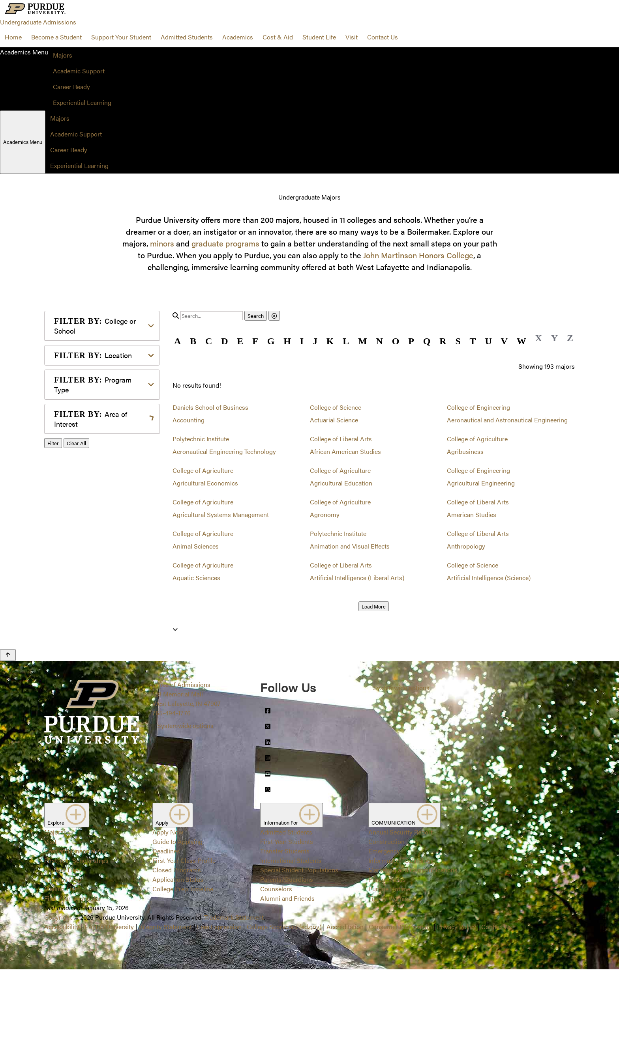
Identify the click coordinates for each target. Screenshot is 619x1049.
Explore (66, 895)
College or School (95, 326)
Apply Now (167, 911)
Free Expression (219, 1006)
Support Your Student (121, 36)
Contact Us (382, 36)
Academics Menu (22, 142)
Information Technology (401, 939)
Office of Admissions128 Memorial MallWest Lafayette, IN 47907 (186, 774)
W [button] (521, 341)
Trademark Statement (234, 996)
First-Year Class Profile (184, 939)
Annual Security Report (400, 911)
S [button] (457, 341)
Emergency (384, 930)
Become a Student (56, 36)
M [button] (362, 341)
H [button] (287, 341)
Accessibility (61, 1006)
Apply (173, 895)
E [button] (240, 341)
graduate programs (225, 243)
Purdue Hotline (389, 968)
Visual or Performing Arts (102, 660)
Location (93, 355)
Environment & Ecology (100, 515)
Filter (53, 683)
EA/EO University (109, 1006)
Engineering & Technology (103, 503)
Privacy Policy (456, 1006)
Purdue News (387, 958)
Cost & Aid (278, 36)
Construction (386, 921)
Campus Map (62, 958)
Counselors (276, 968)
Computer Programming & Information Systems (104, 485)
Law (72, 540)
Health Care (83, 528)
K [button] (330, 341)
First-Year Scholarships (76, 939)
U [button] (488, 341)
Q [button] (427, 341)
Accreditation (345, 1006)
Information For (291, 895)
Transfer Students (285, 930)
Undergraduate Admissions (38, 21)
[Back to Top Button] (8, 735)
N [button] (379, 341)
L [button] (346, 341)
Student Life (319, 36)
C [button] (208, 341)
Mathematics (85, 575)
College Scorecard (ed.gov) (284, 1006)
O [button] (396, 341)
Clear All (76, 683)
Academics (237, 36)
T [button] (473, 341)
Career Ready (71, 86)
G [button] (271, 341)
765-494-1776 (171, 792)
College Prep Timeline (182, 968)
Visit (351, 36)
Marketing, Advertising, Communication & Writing (103, 558)
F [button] (255, 341)
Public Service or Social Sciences (99, 605)
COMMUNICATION (404, 895)
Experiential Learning (82, 102)
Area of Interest (90, 419)
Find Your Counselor (72, 977)
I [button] (302, 341)
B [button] (193, 341)
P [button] (411, 341)
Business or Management (102, 468)
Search (256, 315)
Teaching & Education (97, 635)
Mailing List (60, 968)
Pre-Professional (90, 588)
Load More (374, 606)
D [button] (224, 341)
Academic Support (79, 70)
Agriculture (82, 443)
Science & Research (94, 622)
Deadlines (166, 930)
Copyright (58, 996)
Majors (62, 55)
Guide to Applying (177, 921)
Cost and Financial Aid (75, 930)
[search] (211, 315)
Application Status (177, 958)
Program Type (92, 384)
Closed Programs (176, 949)
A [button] (177, 341)
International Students (290, 939)
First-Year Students (286, 921)
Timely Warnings (391, 977)
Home (13, 36)
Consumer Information (400, 1006)
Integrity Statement (165, 1006)
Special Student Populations (299, 949)
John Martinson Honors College (418, 255)
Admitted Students (187, 36)
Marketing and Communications (413, 949)
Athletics (79, 455)
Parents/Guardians (286, 958)
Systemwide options (185, 805)
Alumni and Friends (287, 977)
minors (162, 243)
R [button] (442, 341)
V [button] (504, 341)
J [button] (315, 341)
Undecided (81, 648)
